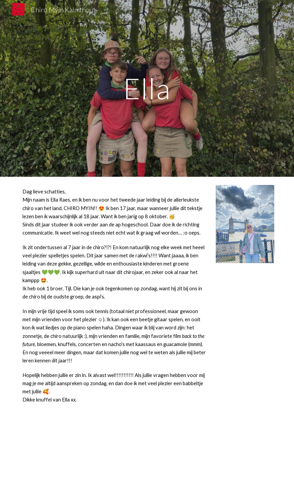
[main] (147, 88)
